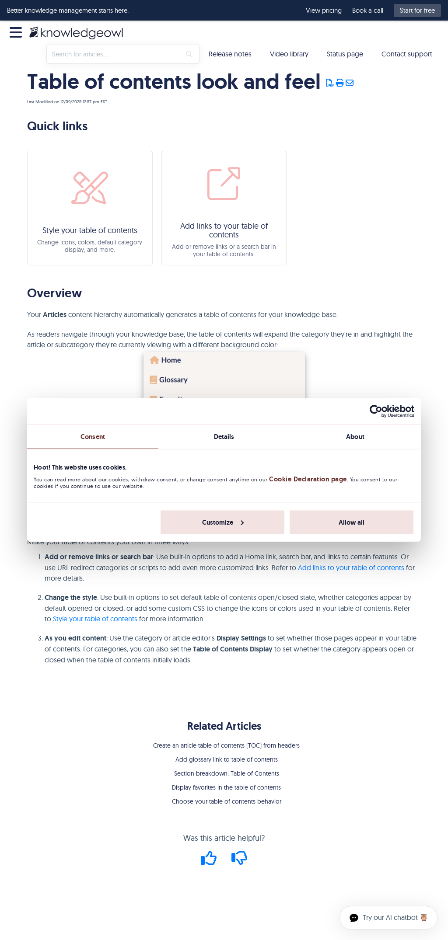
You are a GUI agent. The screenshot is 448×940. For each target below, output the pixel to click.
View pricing (324, 10)
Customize (223, 522)
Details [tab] (224, 436)
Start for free (417, 10)
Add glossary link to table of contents (226, 759)
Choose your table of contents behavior (226, 801)
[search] (114, 54)
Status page (345, 53)
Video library (289, 53)
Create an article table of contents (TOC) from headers (226, 745)
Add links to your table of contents (351, 567)
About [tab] (355, 436)
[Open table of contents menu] (17, 31)
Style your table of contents (95, 618)
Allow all (351, 522)
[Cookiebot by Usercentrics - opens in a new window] (376, 411)
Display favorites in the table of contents (226, 787)
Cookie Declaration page (308, 479)
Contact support (407, 53)
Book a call (367, 10)
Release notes (230, 53)
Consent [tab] (92, 436)
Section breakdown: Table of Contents (226, 773)
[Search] (189, 54)
